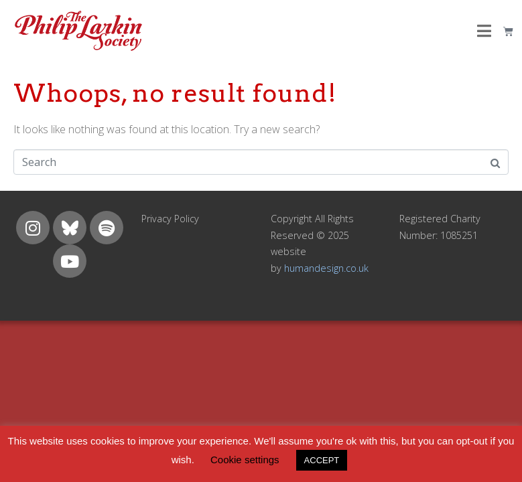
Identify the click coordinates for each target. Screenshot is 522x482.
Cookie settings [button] (244, 459)
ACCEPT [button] (322, 460)
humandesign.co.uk (326, 268)
